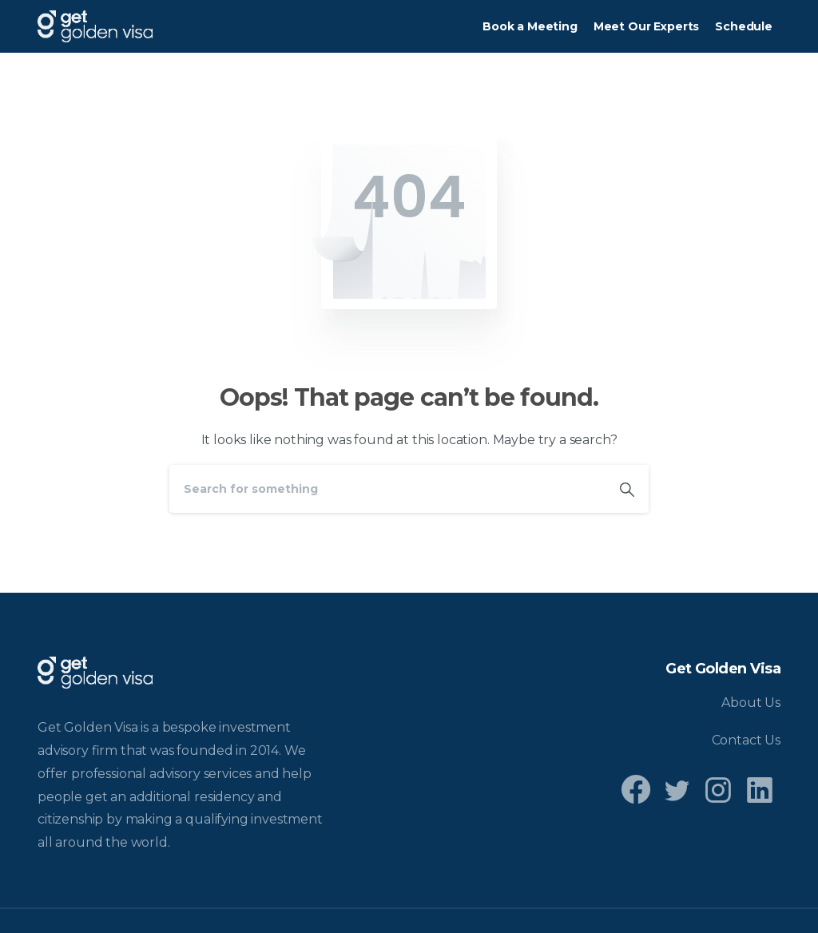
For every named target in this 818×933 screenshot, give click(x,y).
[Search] (387, 489)
